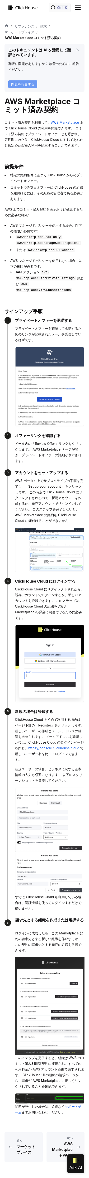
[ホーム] (7, 26)
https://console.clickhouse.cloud (53, 748)
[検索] (59, 7)
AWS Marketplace (65, 122)
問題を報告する (22, 84)
